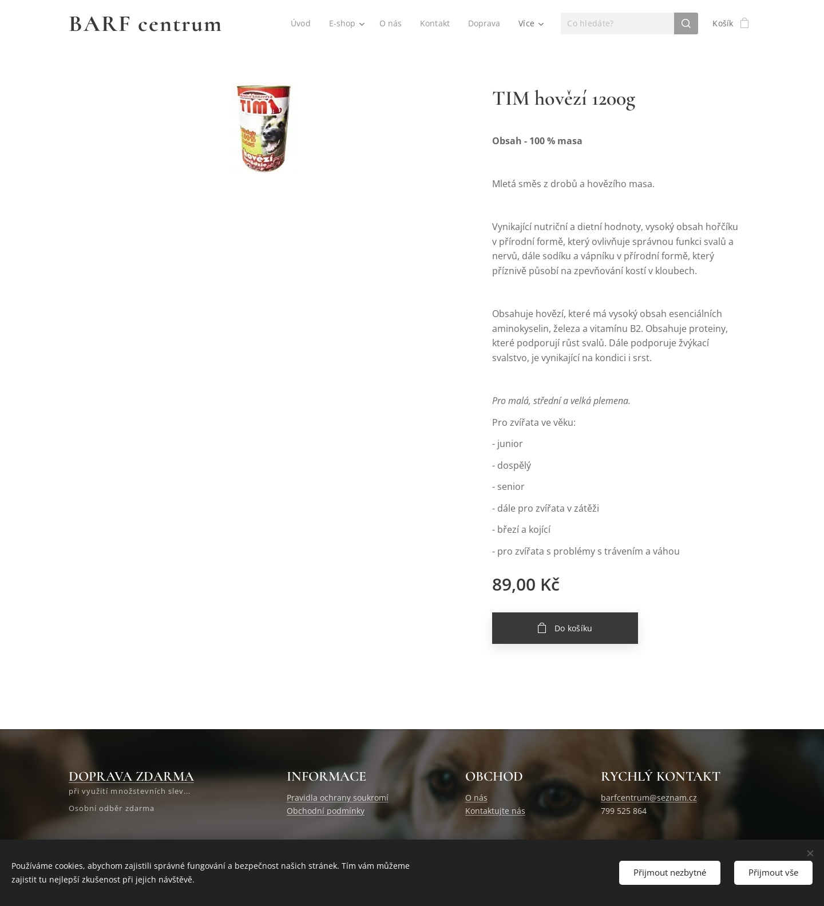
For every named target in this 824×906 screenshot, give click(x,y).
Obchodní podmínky (326, 810)
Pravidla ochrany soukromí (338, 797)
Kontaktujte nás (495, 810)
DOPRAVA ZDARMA (131, 776)
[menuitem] (300, 23)
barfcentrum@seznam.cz (649, 797)
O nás (476, 797)
